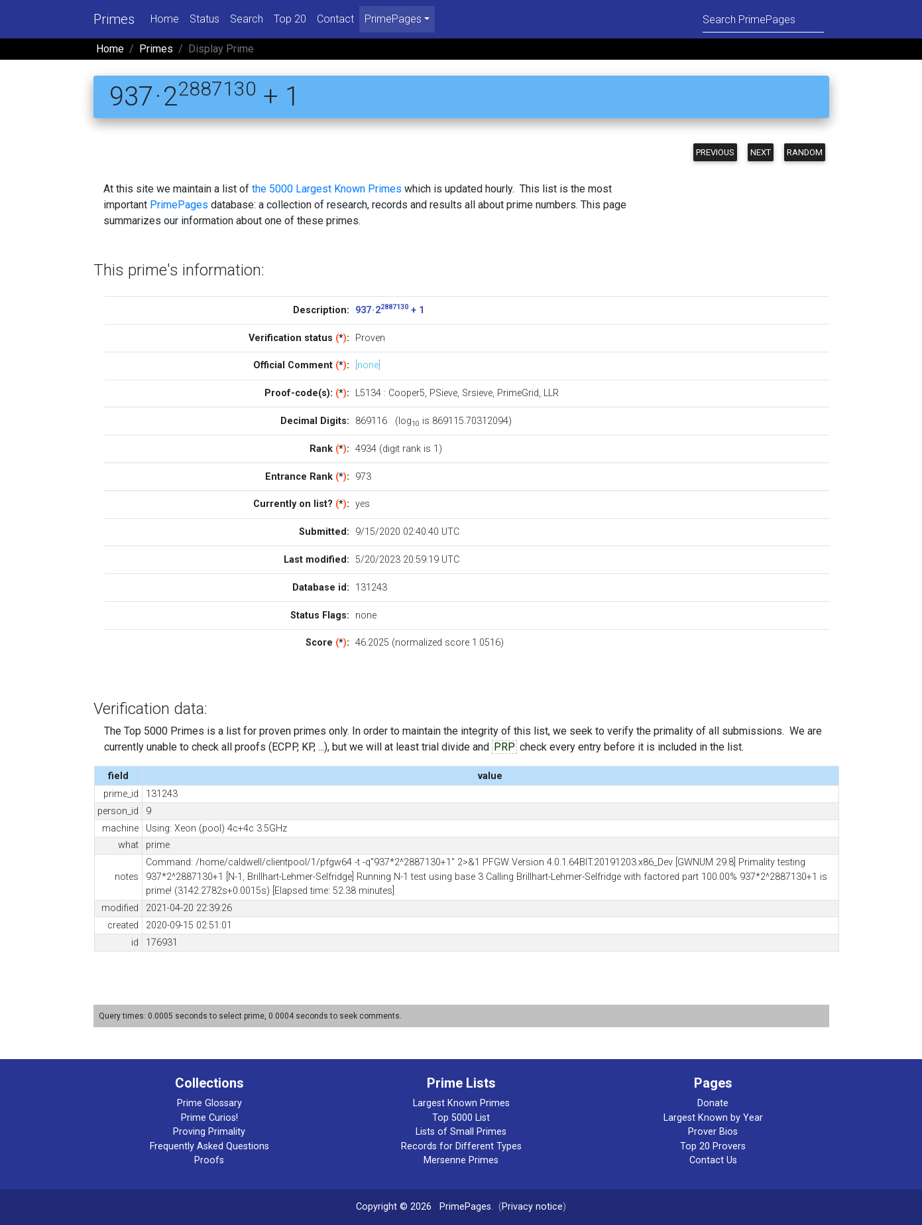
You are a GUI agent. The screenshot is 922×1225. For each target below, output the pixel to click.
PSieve (443, 393)
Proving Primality (209, 1131)
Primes (114, 19)
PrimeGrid (518, 393)
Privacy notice (532, 1206)
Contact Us (713, 1160)
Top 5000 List (461, 1117)
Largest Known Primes (461, 1103)
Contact (335, 19)
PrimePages (179, 204)
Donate (712, 1103)
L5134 (368, 393)
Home (164, 19)
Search (246, 19)
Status (204, 19)
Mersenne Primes (461, 1160)
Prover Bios (713, 1131)
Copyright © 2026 (394, 1206)
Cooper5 (406, 393)
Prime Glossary (209, 1103)
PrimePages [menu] (393, 19)
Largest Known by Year (713, 1117)
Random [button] (805, 152)
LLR (551, 393)
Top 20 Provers (713, 1146)
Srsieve (477, 393)
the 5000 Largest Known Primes (327, 188)
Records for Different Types (461, 1146)
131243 (371, 587)
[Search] (763, 19)
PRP (504, 747)
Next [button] (760, 152)
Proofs (209, 1160)
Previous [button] (715, 152)
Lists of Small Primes (461, 1131)
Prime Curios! (209, 1117)
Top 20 (290, 19)
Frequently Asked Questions (209, 1146)
